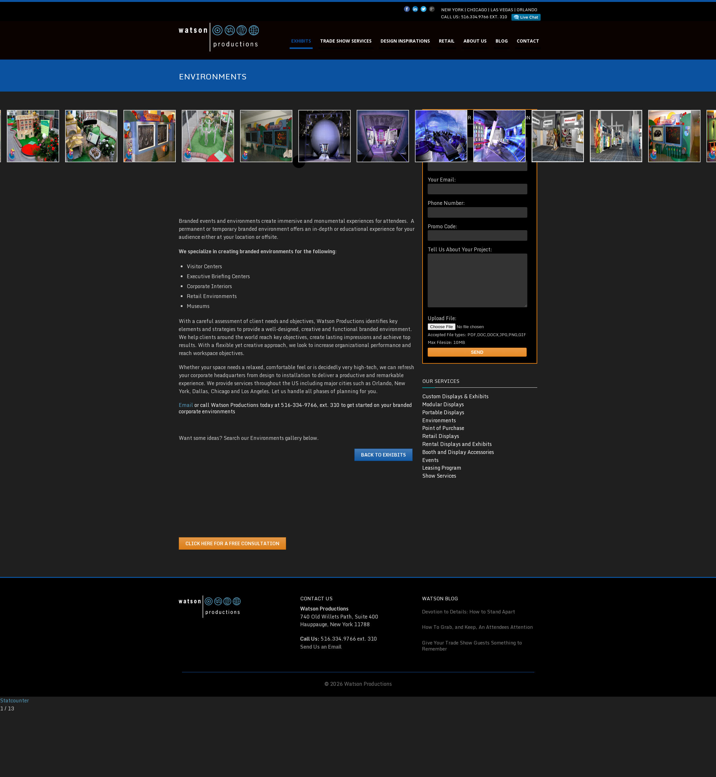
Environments (439, 430)
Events (430, 469)
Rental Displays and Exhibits (457, 453)
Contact (528, 41)
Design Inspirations (405, 41)
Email (186, 405)
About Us (475, 41)
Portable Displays (443, 422)
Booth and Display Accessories (458, 461)
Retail (447, 41)
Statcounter (14, 700)
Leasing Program (441, 477)
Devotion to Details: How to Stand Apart (468, 611)
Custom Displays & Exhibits (455, 406)
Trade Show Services (346, 41)
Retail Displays (440, 445)
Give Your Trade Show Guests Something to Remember (472, 646)
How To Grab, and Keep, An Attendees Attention (477, 627)
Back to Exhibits (383, 454)
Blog (502, 41)
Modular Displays (443, 414)
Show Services (439, 485)
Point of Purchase (443, 437)
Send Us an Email (321, 647)
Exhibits (301, 41)
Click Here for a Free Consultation (232, 543)
